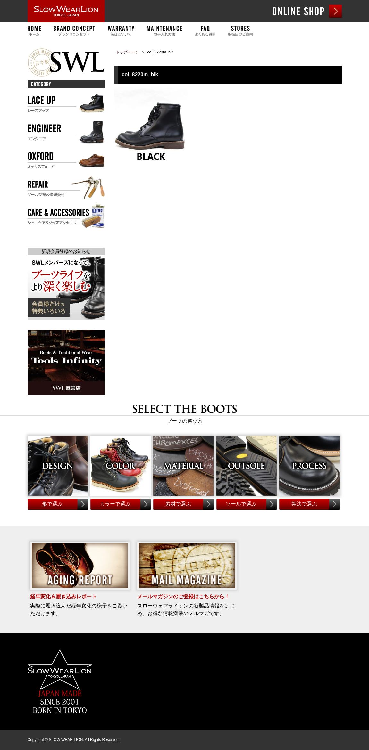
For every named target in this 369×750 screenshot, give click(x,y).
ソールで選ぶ (241, 504)
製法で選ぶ (304, 504)
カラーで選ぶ (115, 504)
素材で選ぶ (178, 504)
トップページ (127, 52)
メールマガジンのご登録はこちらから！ (183, 596)
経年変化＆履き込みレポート (63, 596)
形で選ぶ (52, 504)
